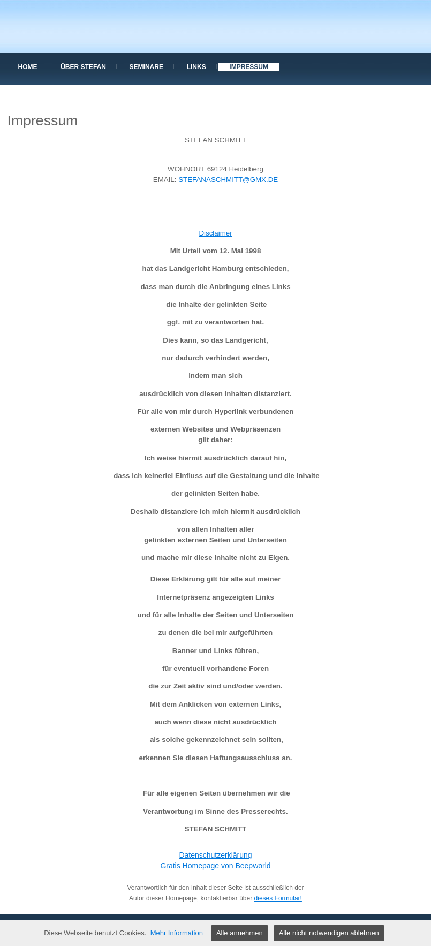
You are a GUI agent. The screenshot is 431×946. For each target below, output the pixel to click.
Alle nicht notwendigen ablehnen (329, 933)
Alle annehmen (239, 933)
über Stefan (83, 67)
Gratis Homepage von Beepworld (215, 865)
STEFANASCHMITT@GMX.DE (228, 180)
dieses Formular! (278, 898)
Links (196, 67)
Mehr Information (176, 933)
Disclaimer (215, 233)
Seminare (146, 67)
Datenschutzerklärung (215, 855)
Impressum (248, 67)
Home (27, 67)
